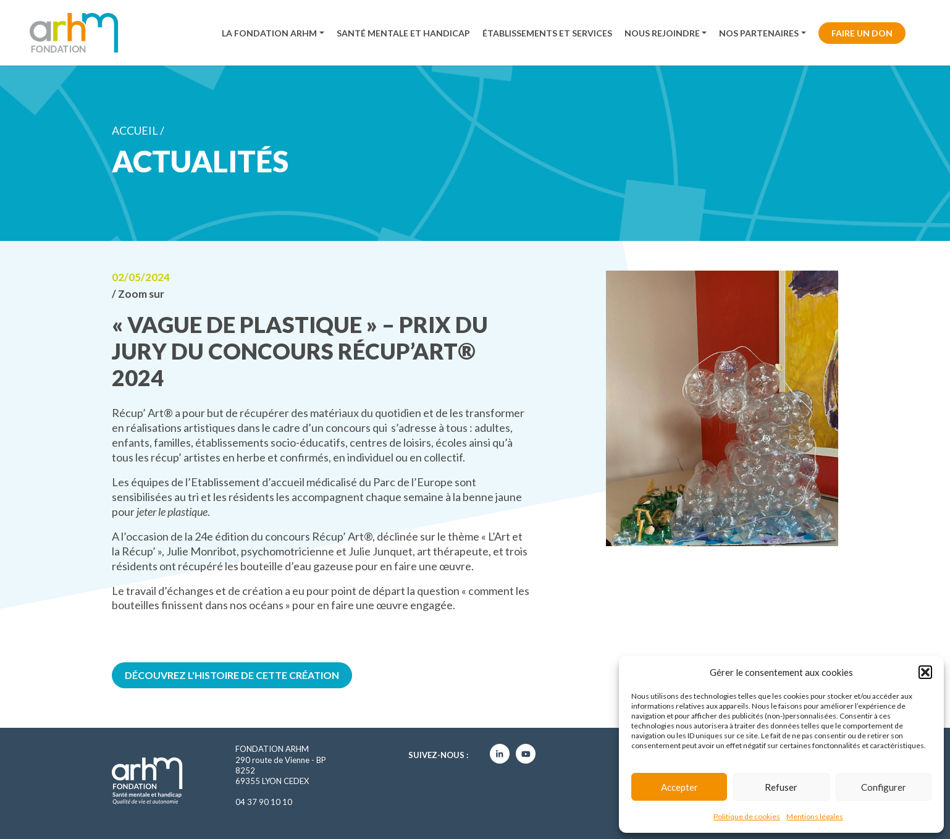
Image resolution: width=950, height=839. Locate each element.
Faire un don (862, 33)
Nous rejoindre (662, 33)
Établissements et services (547, 33)
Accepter (679, 787)
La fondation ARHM (269, 33)
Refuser (781, 787)
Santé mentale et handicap (403, 33)
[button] (925, 672)
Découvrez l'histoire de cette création (232, 675)
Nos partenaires (759, 33)
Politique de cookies (746, 816)
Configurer (883, 787)
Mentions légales (814, 816)
